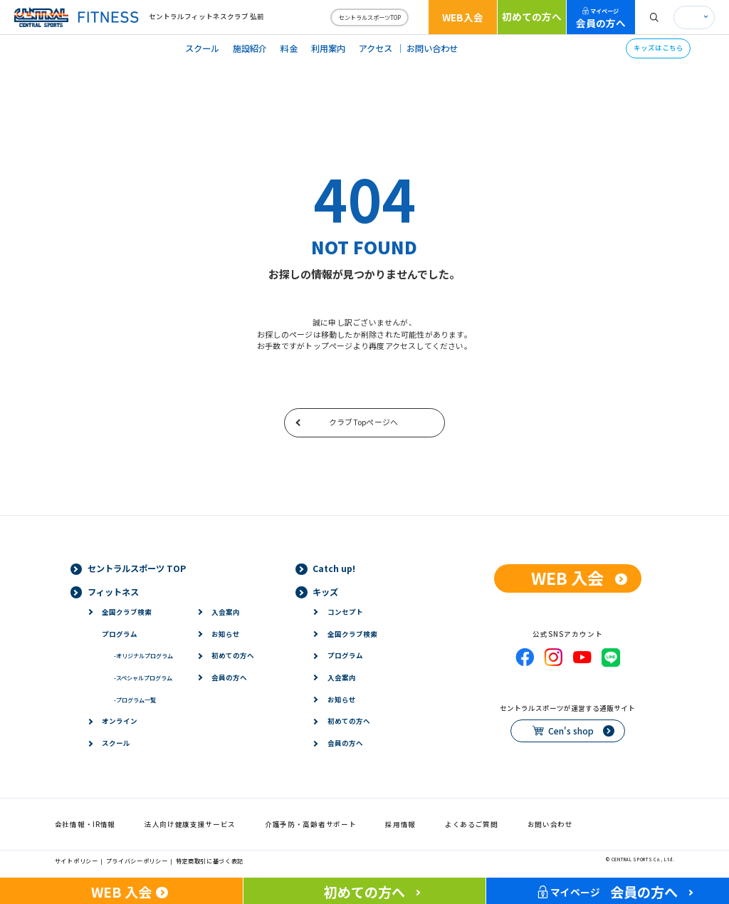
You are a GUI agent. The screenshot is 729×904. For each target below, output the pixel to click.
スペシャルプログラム (143, 677)
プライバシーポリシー (137, 860)
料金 (289, 48)
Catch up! (334, 568)
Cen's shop (571, 730)
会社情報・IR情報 (85, 824)
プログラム (119, 634)
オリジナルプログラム (143, 655)
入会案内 (225, 612)
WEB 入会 (567, 578)
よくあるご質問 (471, 824)
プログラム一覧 (135, 699)
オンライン (119, 721)
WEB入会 (462, 17)
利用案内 (328, 48)
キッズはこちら (658, 48)
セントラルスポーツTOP (370, 17)
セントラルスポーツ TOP (137, 568)
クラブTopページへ (363, 421)
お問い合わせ (432, 48)
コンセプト (345, 612)
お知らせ (225, 634)
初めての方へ (532, 16)
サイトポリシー (76, 860)
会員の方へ (601, 18)
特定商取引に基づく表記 (210, 860)
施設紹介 (250, 48)
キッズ (325, 592)
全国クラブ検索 (127, 612)
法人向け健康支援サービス (190, 824)
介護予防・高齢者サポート (310, 824)
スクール (202, 48)
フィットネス (113, 592)
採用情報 (400, 824)
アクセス (375, 48)
